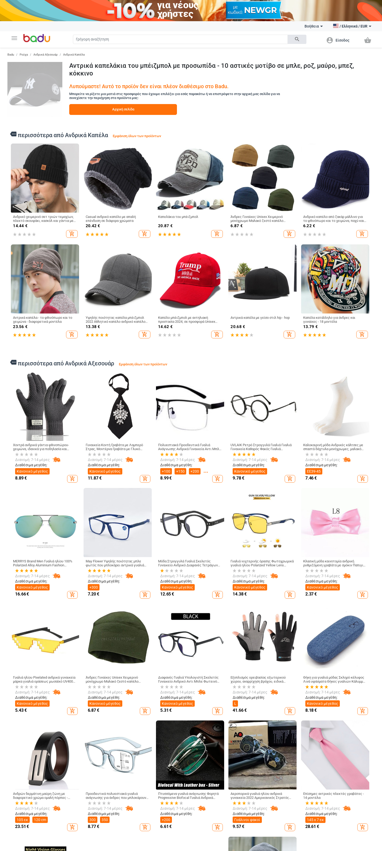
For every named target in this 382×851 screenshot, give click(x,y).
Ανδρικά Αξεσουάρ (45, 54)
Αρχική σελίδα (123, 109)
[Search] (180, 39)
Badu (10, 54)
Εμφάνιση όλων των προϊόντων (137, 136)
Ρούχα (24, 54)
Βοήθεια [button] (314, 26)
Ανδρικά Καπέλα (74, 54)
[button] (14, 38)
